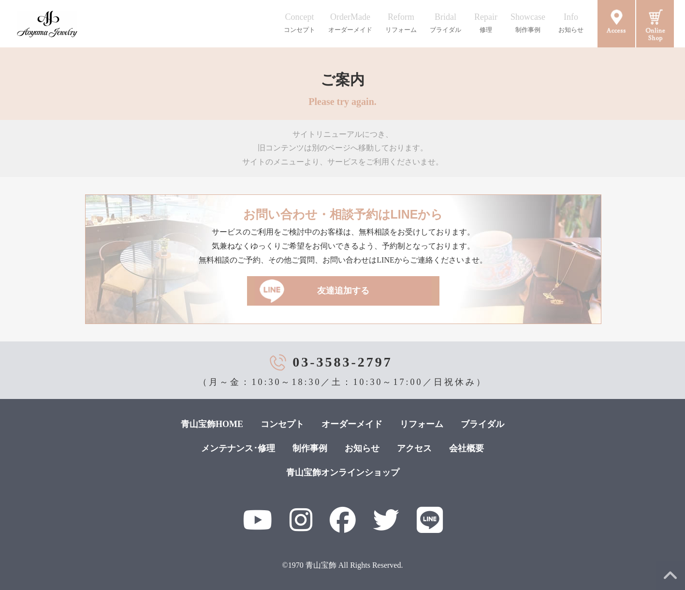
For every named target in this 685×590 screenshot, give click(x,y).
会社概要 (466, 448)
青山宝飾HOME (212, 424)
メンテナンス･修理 (238, 448)
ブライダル (482, 424)
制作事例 (309, 448)
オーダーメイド (351, 424)
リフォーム (421, 424)
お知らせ (362, 448)
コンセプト (282, 424)
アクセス (414, 448)
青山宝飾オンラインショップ (342, 472)
